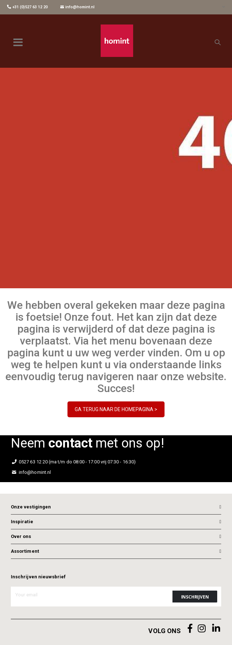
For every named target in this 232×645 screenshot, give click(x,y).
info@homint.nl (77, 7)
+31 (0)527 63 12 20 (27, 7)
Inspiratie (22, 521)
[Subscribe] (195, 596)
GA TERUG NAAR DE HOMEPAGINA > (116, 409)
